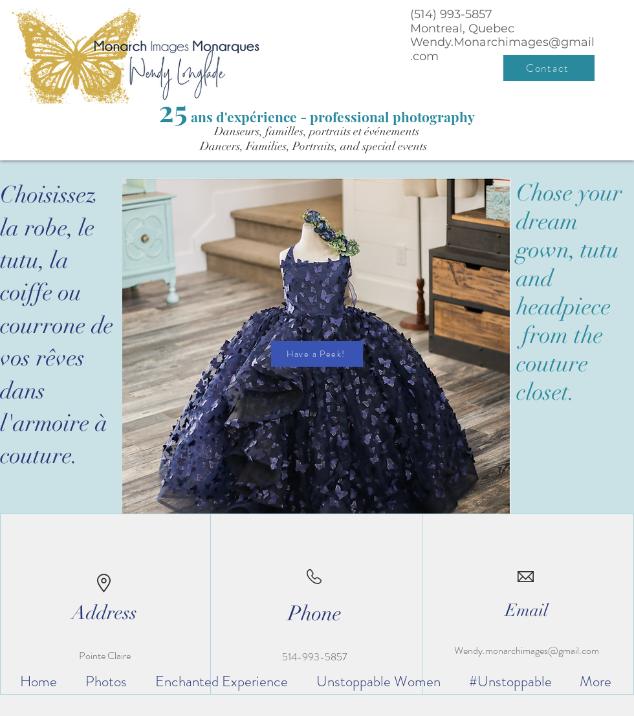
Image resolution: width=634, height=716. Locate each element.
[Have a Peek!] (317, 354)
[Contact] (549, 68)
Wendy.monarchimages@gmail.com (526, 650)
